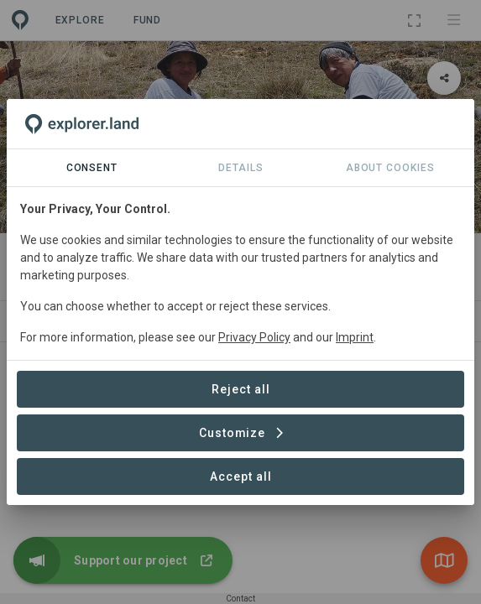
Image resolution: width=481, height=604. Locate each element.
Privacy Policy (254, 337)
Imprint (355, 337)
